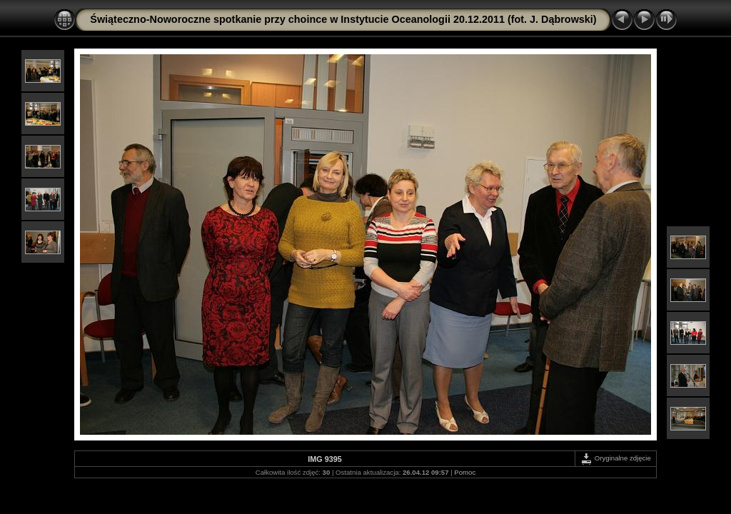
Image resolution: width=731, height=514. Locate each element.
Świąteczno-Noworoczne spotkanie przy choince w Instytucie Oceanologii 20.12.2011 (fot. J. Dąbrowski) (343, 19)
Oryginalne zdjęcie (615, 458)
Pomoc (464, 472)
